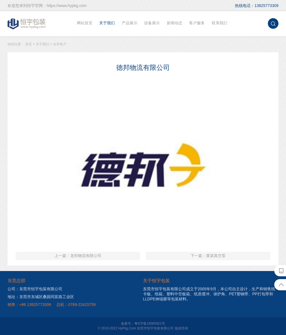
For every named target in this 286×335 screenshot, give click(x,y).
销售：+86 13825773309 (29, 304)
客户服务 (197, 23)
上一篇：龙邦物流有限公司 (77, 255)
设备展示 (152, 23)
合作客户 (59, 44)
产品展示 (129, 23)
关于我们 (107, 23)
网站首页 (84, 23)
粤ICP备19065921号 (149, 324)
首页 (28, 44)
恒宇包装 (27, 23)
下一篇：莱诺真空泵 (208, 255)
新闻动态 (174, 23)
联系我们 (219, 23)
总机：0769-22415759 (76, 304)
